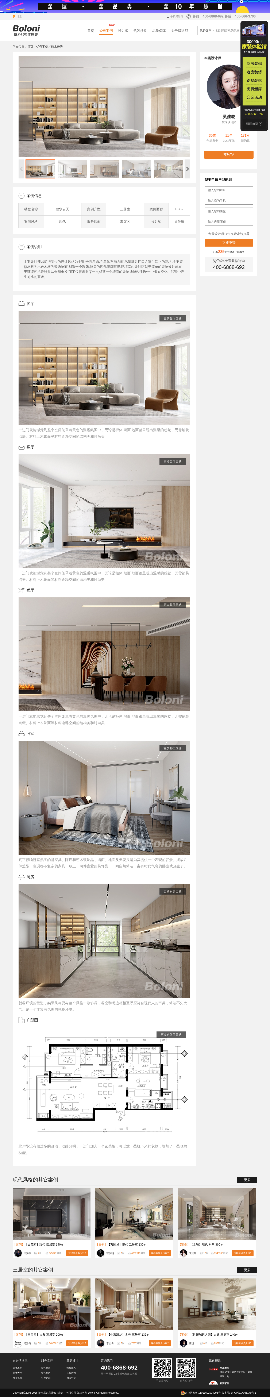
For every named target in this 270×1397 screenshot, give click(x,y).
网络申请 (71, 1378)
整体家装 (45, 1367)
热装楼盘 (140, 30)
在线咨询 (71, 1372)
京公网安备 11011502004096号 (201, 1393)
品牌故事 (17, 1367)
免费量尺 (71, 1367)
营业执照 (17, 1378)
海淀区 (125, 221)
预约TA (228, 155)
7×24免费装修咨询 (231, 261)
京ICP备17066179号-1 (243, 1392)
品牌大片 (17, 1372)
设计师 (123, 30)
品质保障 (159, 30)
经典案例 (106, 30)
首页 (90, 30)
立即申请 (229, 242)
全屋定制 (45, 1378)
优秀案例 (42, 46)
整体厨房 (45, 1372)
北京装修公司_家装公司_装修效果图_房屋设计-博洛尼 (26, 30)
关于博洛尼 (179, 30)
